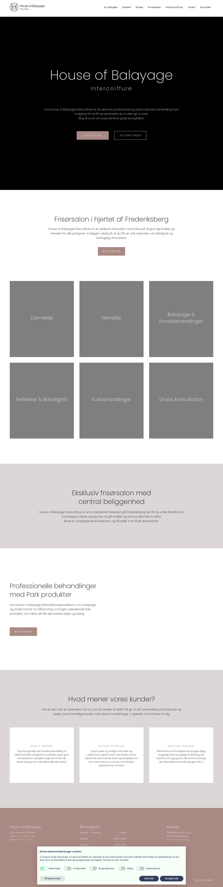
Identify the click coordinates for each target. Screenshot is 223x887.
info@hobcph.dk (24, 839)
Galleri (126, 7)
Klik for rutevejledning (178, 839)
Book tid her (111, 251)
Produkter (154, 7)
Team (192, 7)
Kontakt (205, 7)
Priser (139, 7)
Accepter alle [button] (171, 878)
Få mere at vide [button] (52, 878)
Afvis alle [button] (149, 878)
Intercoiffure (174, 7)
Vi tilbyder (111, 7)
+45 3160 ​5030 (26, 836)
